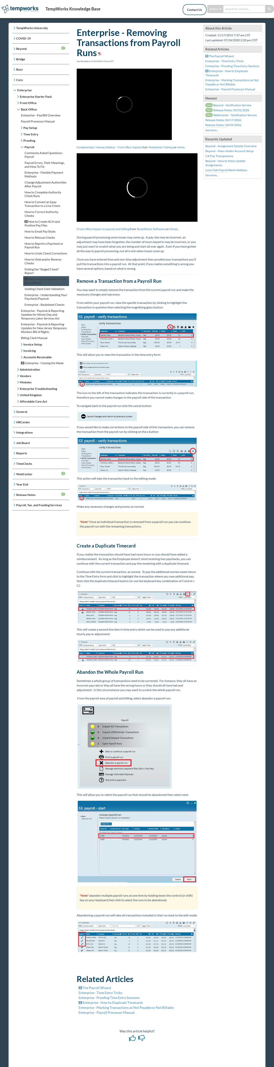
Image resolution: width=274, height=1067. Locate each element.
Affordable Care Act (33, 401)
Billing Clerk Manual (34, 338)
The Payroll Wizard (95, 988)
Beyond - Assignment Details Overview (230, 146)
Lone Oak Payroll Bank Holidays (226, 170)
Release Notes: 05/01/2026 (227, 110)
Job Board (23, 443)
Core (19, 80)
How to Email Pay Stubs (40, 231)
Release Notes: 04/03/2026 (223, 125)
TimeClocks (24, 463)
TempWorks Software (151, 229)
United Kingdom (31, 395)
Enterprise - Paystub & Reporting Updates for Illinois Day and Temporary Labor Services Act (42, 314)
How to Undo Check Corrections (46, 253)
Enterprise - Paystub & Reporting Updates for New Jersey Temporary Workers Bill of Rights (44, 328)
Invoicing (29, 350)
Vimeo (181, 147)
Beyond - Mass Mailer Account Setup (229, 151)
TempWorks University (32, 28)
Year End (22, 484)
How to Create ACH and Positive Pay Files (42, 223)
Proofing (29, 140)
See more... (211, 130)
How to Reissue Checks (40, 237)
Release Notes (40, 495)
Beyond (40, 48)
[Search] (269, 9)
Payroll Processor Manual (38, 121)
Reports (21, 453)
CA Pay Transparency (219, 156)
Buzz (19, 69)
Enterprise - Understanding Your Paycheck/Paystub (46, 296)
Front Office (28, 103)
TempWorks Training (160, 147)
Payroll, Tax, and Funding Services (39, 505)
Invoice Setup (32, 344)
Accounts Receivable (37, 357)
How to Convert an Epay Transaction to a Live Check (42, 203)
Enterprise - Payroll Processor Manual (107, 1012)
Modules (26, 382)
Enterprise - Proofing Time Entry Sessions (109, 997)
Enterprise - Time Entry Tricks (100, 993)
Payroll (29, 147)
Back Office (29, 109)
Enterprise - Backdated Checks (45, 304)
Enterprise (24, 90)
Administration (30, 369)
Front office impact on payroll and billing (103, 229)
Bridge (20, 59)
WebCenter (40, 474)
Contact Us (194, 9)
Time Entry (30, 134)
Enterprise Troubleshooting (38, 388)
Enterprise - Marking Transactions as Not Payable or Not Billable (126, 1007)
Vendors (25, 376)
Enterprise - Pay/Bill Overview (40, 115)
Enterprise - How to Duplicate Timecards (111, 1002)
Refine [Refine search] (215, 9)
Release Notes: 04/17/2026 (223, 120)
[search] (244, 9)
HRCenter (23, 422)
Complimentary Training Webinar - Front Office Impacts (109, 147)
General (21, 411)
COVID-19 (23, 38)
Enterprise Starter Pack (36, 96)
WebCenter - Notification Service (231, 115)
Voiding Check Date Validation (45, 289)
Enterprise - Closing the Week (42, 363)
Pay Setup (30, 128)
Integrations (24, 432)
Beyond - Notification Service (228, 105)
